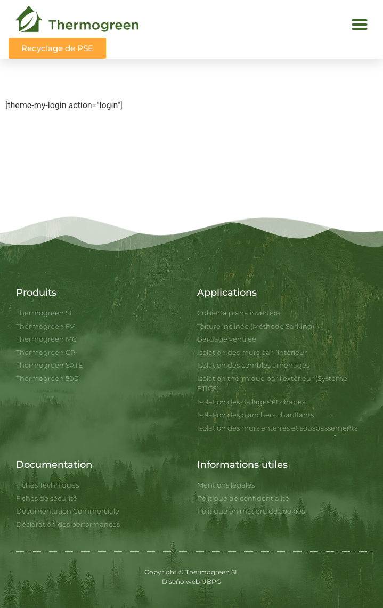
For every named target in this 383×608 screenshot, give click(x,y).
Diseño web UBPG (191, 582)
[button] (359, 24)
